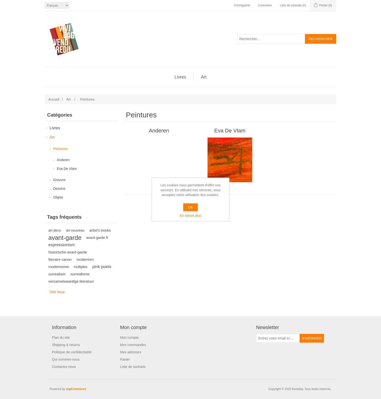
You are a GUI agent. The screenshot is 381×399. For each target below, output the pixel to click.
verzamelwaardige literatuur (71, 281)
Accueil (53, 99)
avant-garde (64, 237)
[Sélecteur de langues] (57, 5)
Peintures (60, 149)
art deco (54, 230)
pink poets (101, 266)
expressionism (61, 245)
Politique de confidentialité (72, 352)
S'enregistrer (242, 5)
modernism (85, 259)
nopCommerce (76, 389)
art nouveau (75, 230)
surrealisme (80, 274)
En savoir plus (190, 215)
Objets (58, 197)
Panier (125, 359)
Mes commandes (133, 345)
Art (204, 77)
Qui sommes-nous (66, 359)
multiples (80, 267)
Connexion (265, 5)
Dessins (59, 189)
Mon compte (129, 337)
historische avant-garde (67, 252)
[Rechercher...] (271, 39)
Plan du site (61, 337)
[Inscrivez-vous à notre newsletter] (278, 338)
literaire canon (60, 259)
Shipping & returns (66, 345)
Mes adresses (130, 352)
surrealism (57, 274)
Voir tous (57, 292)
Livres (180, 77)
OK (190, 207)
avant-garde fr (97, 238)
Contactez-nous (64, 367)
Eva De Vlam (67, 169)
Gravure (59, 180)
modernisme (58, 267)
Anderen (63, 160)
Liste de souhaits (133, 367)
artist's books (100, 230)
